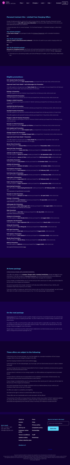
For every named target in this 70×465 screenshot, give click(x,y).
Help (50, 3)
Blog (20, 425)
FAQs (33, 422)
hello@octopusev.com (7, 430)
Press (33, 419)
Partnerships (35, 430)
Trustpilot (50, 449)
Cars (28, 3)
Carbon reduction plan (25, 440)
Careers (21, 422)
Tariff (33, 434)
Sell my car (22, 427)
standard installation (30, 276)
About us (21, 419)
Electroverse (10, 317)
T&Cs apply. (58, 51)
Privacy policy (36, 425)
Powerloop (35, 437)
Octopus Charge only (38, 33)
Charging (35, 3)
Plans (22, 3)
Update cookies (23, 437)
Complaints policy (37, 427)
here (33, 141)
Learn (43, 3)
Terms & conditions (24, 434)
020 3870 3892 (5, 428)
